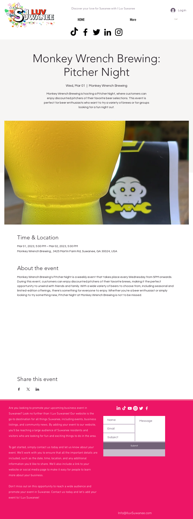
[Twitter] (96, 32)
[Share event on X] (28, 389)
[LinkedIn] (108, 32)
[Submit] (134, 445)
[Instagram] (119, 32)
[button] (177, 19)
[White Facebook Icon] (146, 408)
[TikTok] (74, 32)
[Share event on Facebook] (19, 389)
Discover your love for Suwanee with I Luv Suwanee (103, 8)
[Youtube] (129, 408)
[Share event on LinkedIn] (37, 389)
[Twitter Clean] (141, 408)
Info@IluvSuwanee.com (135, 513)
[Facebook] (85, 32)
